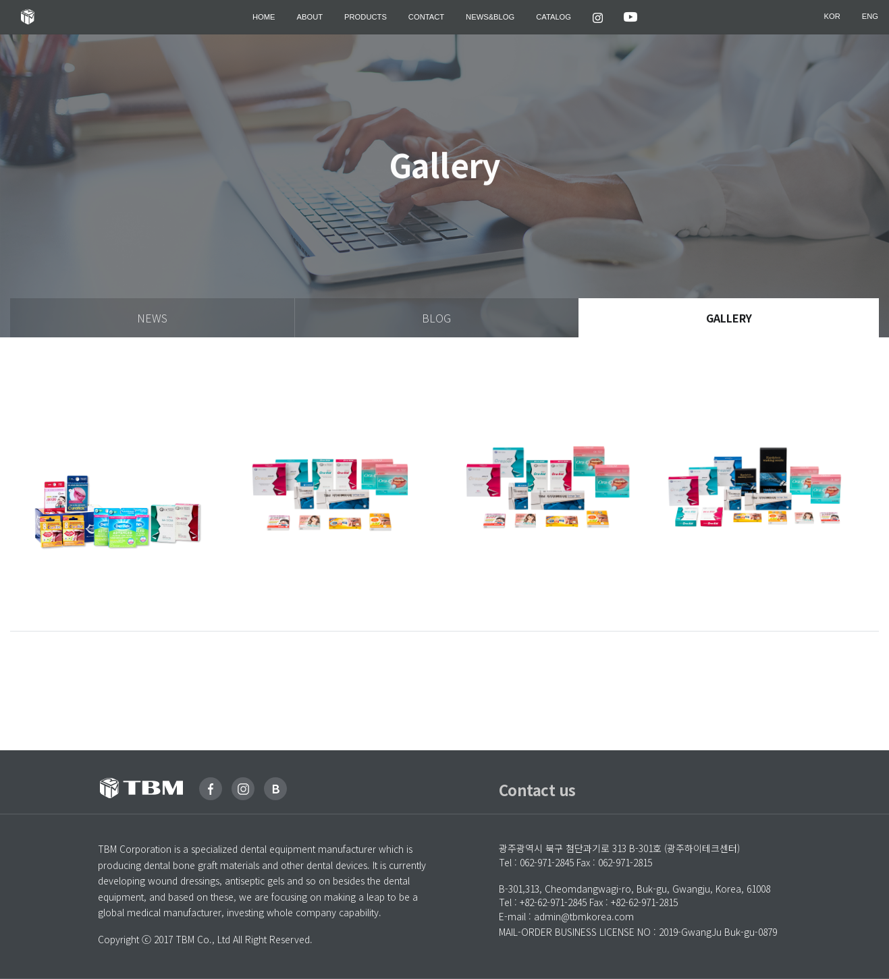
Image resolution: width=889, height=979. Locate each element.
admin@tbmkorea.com (584, 916)
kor (832, 17)
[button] (598, 17)
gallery (729, 318)
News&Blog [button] (490, 17)
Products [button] (365, 17)
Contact (426, 17)
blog (436, 318)
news (152, 318)
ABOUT (310, 17)
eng (870, 17)
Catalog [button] (553, 17)
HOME (263, 17)
